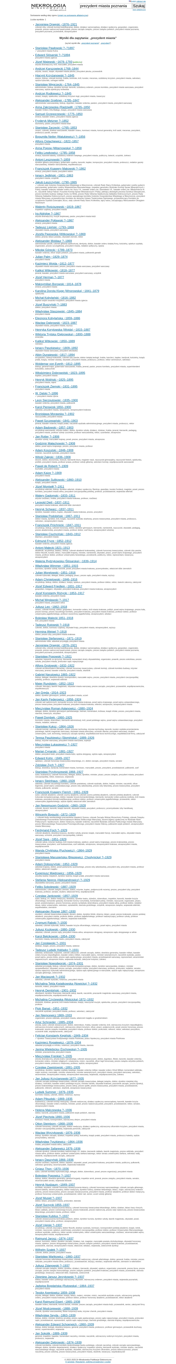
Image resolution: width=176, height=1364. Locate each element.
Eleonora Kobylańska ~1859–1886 (57, 318)
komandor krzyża (65, 702)
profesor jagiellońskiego (84, 916)
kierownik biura (74, 460)
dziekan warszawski (58, 130)
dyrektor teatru (81, 899)
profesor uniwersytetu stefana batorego (78, 1153)
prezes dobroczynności (121, 1350)
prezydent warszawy (123, 103)
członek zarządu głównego (131, 1187)
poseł (68, 439)
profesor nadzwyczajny (106, 916)
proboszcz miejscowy (60, 1063)
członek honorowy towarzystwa (109, 550)
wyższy (69, 326)
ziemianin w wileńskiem (131, 1261)
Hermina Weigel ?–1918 (51, 631)
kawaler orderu (48, 117)
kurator (85, 78)
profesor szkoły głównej (82, 462)
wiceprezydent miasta (53, 521)
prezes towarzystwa (101, 519)
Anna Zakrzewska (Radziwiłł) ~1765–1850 (62, 107)
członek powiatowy (78, 784)
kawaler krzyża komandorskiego (80, 797)
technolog (56, 734)
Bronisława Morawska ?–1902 (54, 413)
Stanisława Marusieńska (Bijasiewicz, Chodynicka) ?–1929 (73, 857)
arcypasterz (40, 357)
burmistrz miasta (42, 720)
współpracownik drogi (62, 995)
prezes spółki (84, 1086)
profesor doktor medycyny (133, 1192)
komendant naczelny (68, 1336)
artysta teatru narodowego (65, 1059)
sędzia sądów (66, 801)
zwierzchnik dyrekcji (109, 1246)
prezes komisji (41, 612)
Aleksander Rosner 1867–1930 (55, 911)
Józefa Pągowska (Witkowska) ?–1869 (60, 234)
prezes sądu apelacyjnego (70, 957)
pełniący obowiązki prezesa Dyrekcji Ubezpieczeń (123, 192)
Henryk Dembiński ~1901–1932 (55, 990)
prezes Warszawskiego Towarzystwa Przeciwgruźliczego (59, 824)
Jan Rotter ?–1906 (47, 436)
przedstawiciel (109, 491)
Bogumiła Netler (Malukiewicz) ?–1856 (60, 136)
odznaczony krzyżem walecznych (49, 1027)
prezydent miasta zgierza (46, 58)
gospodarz (122, 27)
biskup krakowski (53, 357)
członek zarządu (56, 729)
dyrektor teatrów (65, 876)
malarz (46, 986)
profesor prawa (64, 462)
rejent (53, 382)
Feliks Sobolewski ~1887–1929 (55, 886)
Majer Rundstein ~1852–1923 (54, 683)
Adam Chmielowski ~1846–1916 (56, 579)
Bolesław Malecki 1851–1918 (54, 618)
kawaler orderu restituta (57, 1104)
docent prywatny (56, 1190)
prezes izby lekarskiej (102, 786)
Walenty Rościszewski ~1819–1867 (58, 206)
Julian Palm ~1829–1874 (51, 256)
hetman (83, 711)
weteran (53, 722)
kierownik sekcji (69, 993)
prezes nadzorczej (97, 1210)
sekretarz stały (133, 1153)
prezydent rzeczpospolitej (64, 835)
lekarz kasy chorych (133, 1208)
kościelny (123, 244)
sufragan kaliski (57, 80)
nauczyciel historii (123, 460)
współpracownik (42, 846)
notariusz (95, 925)
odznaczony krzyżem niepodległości (126, 1025)
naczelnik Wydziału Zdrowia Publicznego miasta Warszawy (116, 822)
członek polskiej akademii (120, 795)
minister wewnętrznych (107, 955)
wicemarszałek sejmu (134, 1232)
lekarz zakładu (41, 1210)
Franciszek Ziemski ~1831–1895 (56, 386)
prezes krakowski (123, 914)
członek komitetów (43, 1345)
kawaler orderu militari (70, 955)
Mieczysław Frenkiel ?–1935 (53, 1056)
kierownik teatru (57, 939)
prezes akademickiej (44, 530)
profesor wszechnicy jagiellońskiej (75, 614)
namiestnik (107, 528)
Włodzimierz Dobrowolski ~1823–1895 (60, 372)
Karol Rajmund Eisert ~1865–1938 (57, 1301)
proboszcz (124, 162)
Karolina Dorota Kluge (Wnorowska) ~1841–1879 (67, 290)
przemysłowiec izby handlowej (119, 808)
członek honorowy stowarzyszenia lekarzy (70, 1187)
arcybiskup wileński (43, 489)
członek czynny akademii (67, 795)
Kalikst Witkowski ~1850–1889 (55, 341)
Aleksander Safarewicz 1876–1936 (58, 1148)
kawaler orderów (82, 103)
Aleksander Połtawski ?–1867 (54, 220)
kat (82, 1241)
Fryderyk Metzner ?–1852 (52, 120)
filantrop (96, 489)
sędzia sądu (97, 754)
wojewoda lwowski (73, 959)
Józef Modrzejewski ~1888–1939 (56, 1308)
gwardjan (105, 489)
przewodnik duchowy (132, 1327)
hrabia (65, 78)
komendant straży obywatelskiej (86, 659)
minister (82, 553)
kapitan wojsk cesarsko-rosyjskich (50, 300)
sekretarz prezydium (131, 1029)
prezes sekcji (71, 1086)
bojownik (58, 953)
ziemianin (52, 907)
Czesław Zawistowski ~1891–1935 (57, 1067)
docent (38, 460)
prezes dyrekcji (136, 1083)
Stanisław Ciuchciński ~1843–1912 (58, 534)
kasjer (51, 71)
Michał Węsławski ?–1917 (52, 600)
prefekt (38, 462)
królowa (101, 711)
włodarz (108, 614)
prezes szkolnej (51, 1352)
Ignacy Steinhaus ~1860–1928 (55, 780)
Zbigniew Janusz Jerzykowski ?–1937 (59, 1276)
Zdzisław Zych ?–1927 (49, 765)
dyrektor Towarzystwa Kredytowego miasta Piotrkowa (60, 1038)
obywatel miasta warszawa (46, 266)
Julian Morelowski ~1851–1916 (55, 572)
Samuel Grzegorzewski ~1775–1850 (59, 114)
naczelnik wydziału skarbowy (79, 519)
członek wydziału (94, 784)
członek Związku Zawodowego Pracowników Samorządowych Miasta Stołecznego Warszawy (89, 818)
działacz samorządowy (90, 27)
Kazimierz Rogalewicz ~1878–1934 (58, 1042)
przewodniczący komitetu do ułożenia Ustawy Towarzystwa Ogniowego (82, 198)
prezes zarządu (98, 686)
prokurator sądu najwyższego (70, 661)
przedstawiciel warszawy (109, 957)
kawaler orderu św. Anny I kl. (69, 189)
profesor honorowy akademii (92, 1298)
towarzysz (101, 96)
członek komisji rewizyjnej (57, 1102)
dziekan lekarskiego (102, 1190)
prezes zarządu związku (81, 29)
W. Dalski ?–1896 (46, 393)
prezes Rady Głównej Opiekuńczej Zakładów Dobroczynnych (104, 194)
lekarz (58, 553)
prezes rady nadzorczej (116, 1210)
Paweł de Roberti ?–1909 (51, 466)
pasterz (94, 103)
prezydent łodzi (48, 754)
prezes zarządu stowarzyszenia (74, 1192)
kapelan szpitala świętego (65, 1070)
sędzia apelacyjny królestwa (57, 89)
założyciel (137, 582)
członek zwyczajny (53, 1228)
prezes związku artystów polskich (129, 1061)
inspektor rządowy (43, 209)
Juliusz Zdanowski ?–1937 (52, 1265)
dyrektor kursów (87, 1219)
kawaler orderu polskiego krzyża (66, 1083)
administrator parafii (43, 244)
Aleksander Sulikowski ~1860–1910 (58, 479)
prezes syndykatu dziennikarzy (85, 903)
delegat (54, 575)
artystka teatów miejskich (46, 876)
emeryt (38, 117)
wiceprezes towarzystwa (80, 1088)
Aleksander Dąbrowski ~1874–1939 (58, 1342)
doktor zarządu (92, 761)
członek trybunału (42, 575)
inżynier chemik (89, 1311)
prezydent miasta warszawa (121, 87)
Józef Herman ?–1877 (49, 277)
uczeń (85, 695)
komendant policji (97, 901)
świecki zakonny (125, 582)
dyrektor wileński (67, 489)
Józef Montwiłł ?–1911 (49, 486)
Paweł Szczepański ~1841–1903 (56, 420)
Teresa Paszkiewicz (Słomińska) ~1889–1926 (64, 737)
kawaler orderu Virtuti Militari (111, 1070)
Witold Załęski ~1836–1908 (53, 457)
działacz (93, 430)
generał (55, 1002)
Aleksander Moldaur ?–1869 (53, 240)
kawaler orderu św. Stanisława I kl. (98, 189)
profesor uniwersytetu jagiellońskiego (103, 799)
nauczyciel (117, 528)
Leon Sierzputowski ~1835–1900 (56, 400)
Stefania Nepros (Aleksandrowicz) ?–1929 (62, 880)
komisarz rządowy (57, 628)
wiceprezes (64, 410)
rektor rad (81, 1194)
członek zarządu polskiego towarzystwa (52, 1081)
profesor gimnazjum (113, 1327)
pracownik (121, 1268)
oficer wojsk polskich (59, 253)
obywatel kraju (72, 628)
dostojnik (39, 1002)
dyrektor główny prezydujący (47, 162)
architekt (39, 1187)
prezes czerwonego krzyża (60, 1210)
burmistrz (39, 569)
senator (54, 133)
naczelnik (128, 784)
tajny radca (105, 200)
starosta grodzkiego (87, 905)
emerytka (39, 337)
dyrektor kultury (86, 1190)
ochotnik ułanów (101, 731)
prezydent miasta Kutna (47, 51)
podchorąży (66, 1230)
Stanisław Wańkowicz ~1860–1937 (58, 1256)
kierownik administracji (71, 720)
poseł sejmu (105, 925)
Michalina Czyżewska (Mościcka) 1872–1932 (64, 999)
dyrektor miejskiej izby (127, 1081)
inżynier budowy (55, 842)
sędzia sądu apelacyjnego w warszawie (93, 970)
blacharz (39, 537)
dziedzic (92, 899)
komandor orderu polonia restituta (119, 797)
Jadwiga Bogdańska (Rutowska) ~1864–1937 (64, 1285)
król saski (117, 130)
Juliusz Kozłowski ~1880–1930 (55, 929)
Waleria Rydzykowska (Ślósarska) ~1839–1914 (66, 561)
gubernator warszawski (65, 367)
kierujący (46, 686)
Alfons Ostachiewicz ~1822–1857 (57, 141)
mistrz (82, 1061)
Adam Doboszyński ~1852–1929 (56, 864)
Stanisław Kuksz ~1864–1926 (54, 726)
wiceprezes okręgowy (93, 932)
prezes (62, 266)
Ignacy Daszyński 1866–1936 (54, 1159)
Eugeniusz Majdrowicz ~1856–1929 (58, 873)
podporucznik (108, 1027)
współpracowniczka (135, 686)
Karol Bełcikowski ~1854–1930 (55, 936)
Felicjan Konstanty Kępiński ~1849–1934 (61, 1035)
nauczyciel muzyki (92, 1002)
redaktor (45, 722)
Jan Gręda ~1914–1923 (50, 692)
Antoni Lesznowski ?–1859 (52, 159)
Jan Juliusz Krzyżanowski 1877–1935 (59, 1078)
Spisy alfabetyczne (139, 10)
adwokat (39, 410)
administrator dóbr (43, 641)
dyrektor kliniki (89, 914)
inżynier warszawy (50, 740)
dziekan (101, 430)
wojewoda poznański (128, 1280)
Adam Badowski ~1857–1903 (54, 427)
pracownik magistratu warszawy (106, 993)
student (62, 892)
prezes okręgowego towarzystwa (64, 1243)
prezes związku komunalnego (56, 1271)
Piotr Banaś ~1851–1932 (51, 1008)
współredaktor (41, 907)
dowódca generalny (109, 953)
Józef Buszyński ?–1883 (51, 304)
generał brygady (73, 1178)
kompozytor (98, 162)
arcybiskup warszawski (45, 430)
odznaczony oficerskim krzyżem (114, 1126)
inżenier (38, 453)
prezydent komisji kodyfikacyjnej (57, 799)
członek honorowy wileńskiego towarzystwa (54, 1259)
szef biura (88, 530)
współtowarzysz (75, 164)
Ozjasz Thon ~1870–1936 (52, 1168)
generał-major (48, 367)
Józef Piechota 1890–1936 (52, 1116)
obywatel (66, 360)
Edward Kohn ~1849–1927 (52, 758)
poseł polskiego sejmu (96, 720)
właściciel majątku (49, 869)
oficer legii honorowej (104, 1061)
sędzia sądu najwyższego (122, 970)
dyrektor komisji (61, 87)
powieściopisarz (48, 903)
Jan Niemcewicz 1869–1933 (53, 1015)
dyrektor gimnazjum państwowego (64, 711)
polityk (110, 609)
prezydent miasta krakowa (68, 498)
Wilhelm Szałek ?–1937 (50, 1249)
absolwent (39, 993)
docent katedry (41, 1190)
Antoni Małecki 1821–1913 (52, 547)
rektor (80, 237)
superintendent (48, 1329)
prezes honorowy (63, 903)
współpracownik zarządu (54, 1156)
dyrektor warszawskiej (107, 966)
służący (91, 1261)
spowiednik (73, 905)
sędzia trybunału (42, 80)
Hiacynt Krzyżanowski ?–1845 (54, 75)
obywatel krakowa (103, 1083)
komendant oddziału (133, 1070)
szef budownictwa (64, 844)
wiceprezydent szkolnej (104, 530)
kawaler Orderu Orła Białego (47, 110)
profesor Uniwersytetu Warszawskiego (126, 1230)
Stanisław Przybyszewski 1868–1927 (59, 771)
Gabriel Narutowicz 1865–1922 (55, 674)
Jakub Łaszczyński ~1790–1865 (56, 182)
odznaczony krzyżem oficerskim (96, 1350)
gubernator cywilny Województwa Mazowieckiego (69, 187)
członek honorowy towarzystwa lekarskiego (62, 761)
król (55, 65)
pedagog (132, 430)
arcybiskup (39, 528)
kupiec (60, 512)
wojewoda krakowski (77, 919)
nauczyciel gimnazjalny (105, 460)
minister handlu (88, 1083)
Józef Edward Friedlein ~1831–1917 (58, 586)
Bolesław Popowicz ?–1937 (53, 1175)
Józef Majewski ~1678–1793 (53, 61)
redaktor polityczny (89, 246)
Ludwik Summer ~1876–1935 (54, 1092)
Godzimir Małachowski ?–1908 (55, 443)
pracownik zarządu (120, 1083)
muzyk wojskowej (61, 216)
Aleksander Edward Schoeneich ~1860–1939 (64, 1324)
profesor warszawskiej (83, 432)
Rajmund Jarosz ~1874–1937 (54, 1238)
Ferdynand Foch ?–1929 (51, 830)
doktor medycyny (67, 822)
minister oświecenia (67, 1072)
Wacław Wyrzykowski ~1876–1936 (57, 1132)
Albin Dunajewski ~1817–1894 (55, 354)
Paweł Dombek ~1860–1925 (53, 717)
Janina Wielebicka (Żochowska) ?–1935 (61, 1049)
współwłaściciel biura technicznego (101, 734)
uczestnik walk (41, 1031)
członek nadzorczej (78, 1102)
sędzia (101, 246)
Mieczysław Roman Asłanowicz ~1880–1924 (64, 708)
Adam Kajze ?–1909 (48, 472)
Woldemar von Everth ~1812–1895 (58, 363)
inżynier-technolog (96, 729)
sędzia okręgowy (83, 754)
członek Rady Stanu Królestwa (107, 185)
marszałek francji (102, 833)
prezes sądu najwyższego (106, 1318)
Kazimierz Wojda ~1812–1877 (54, 263)
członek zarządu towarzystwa (83, 1081)
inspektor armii (87, 1178)
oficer (93, 1027)
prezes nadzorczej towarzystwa (56, 29)
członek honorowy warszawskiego (104, 1187)
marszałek (62, 65)
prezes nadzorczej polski (92, 1104)
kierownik (123, 430)
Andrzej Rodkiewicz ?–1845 (53, 93)
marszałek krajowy (57, 439)
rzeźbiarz (93, 498)
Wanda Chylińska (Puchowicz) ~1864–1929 (63, 850)
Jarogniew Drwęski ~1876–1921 (56, 24)
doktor (76, 27)
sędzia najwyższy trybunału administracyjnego (55, 970)
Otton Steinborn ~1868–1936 (54, 1123)
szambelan (105, 432)
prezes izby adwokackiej (81, 786)
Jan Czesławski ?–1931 (50, 943)
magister (127, 489)
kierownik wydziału (111, 1347)
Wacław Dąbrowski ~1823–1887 (56, 322)
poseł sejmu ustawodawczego (126, 702)
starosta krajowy (114, 1320)
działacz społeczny (109, 27)
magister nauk (88, 460)
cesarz (45, 71)
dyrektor (38, 512)
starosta (38, 713)
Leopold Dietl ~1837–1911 (52, 502)
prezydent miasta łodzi (61, 124)
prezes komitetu (101, 87)
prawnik (38, 29)
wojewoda (69, 777)
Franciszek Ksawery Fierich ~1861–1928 (61, 792)
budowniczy (46, 775)
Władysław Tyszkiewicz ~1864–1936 (59, 1141)
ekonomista (54, 460)
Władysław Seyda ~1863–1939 (55, 1315)
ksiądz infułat (111, 711)
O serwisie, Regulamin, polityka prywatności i (88, 1362)
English (132, 1)
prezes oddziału (53, 1018)
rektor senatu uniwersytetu (72, 1232)
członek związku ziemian (58, 890)
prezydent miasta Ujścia (47, 396)
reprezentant (118, 555)
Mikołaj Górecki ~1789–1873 (53, 250)
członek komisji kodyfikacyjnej (60, 27)
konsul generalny (104, 130)
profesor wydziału (42, 1232)
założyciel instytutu (90, 959)
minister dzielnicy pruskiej (59, 1318)
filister (115, 1059)
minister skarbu (127, 1347)
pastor (47, 124)
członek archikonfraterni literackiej (50, 668)
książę (45, 96)
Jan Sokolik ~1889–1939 (51, 1333)
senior (89, 1194)
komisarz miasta (89, 130)
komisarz (80, 768)
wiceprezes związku (114, 905)
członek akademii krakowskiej (82, 550)
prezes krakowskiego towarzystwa (50, 1086)
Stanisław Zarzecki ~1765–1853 (56, 127)
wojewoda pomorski (72, 1129)
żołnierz (127, 155)
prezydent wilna (58, 603)
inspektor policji (72, 1135)
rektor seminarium (113, 360)
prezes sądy (56, 932)
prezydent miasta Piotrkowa (113, 1038)
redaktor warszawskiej (57, 164)
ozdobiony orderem (85, 87)
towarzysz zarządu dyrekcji (73, 734)
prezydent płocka (84, 71)
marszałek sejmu (85, 677)
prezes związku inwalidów (56, 1029)
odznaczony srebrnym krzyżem (109, 1336)
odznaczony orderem (93, 1280)
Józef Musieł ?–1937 (48, 1198)
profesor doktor (76, 530)
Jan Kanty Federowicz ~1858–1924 (58, 699)
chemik (38, 1311)
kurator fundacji (116, 489)
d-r (83, 761)
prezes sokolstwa (127, 659)
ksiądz (38, 482)
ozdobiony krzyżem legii (69, 96)
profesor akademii (113, 1192)
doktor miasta (41, 519)
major (121, 1190)
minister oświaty (55, 360)
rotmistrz (39, 344)
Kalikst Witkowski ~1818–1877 (55, 270)
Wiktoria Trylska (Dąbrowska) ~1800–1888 (63, 334)
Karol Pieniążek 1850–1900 (53, 407)
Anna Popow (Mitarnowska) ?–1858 (58, 148)
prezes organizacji (108, 1172)
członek (45, 130)
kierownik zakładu (95, 1151)
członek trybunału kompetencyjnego (74, 966)
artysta (38, 71)
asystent (39, 914)
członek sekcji (41, 842)
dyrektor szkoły (82, 430)
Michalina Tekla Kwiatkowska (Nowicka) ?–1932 (66, 983)
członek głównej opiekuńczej (65, 244)
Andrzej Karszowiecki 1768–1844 (57, 68)
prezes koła (140, 609)
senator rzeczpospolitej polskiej (48, 1129)
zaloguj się (141, 1)
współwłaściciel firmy (126, 734)
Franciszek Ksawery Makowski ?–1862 (60, 168)
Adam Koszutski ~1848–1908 (54, 450)
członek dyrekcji (42, 1151)
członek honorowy (60, 528)
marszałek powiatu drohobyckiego (108, 1241)
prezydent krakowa (71, 589)
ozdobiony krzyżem (107, 78)
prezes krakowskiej (119, 842)
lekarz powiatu (55, 237)
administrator (40, 87)
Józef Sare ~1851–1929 (50, 839)
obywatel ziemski (69, 237)
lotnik (138, 1228)
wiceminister (40, 1074)
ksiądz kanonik (64, 808)
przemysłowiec (102, 569)
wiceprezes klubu (56, 959)
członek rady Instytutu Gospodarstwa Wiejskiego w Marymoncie (65, 185)
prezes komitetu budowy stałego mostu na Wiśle (56, 194)
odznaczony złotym (71, 1120)
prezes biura (132, 1268)
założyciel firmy (138, 1304)
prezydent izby (113, 867)
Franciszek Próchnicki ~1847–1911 (58, 525)
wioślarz (98, 1261)
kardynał (125, 357)
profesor (100, 360)
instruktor (47, 1083)
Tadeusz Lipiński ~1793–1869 (54, 227)
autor (37, 775)
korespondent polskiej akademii (114, 1228)
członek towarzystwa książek (56, 914)
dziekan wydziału (83, 1228)
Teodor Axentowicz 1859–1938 (55, 1292)
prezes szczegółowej (55, 246)
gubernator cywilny (69, 162)
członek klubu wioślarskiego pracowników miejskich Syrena (63, 817)
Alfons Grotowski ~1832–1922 (54, 665)
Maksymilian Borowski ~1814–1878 (58, 284)
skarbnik (86, 670)
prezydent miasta (75, 65)
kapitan (38, 376)
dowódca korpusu (59, 833)
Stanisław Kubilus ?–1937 (52, 1216)
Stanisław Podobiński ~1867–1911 (57, 516)
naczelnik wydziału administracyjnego (86, 423)
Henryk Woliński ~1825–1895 (54, 379)
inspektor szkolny (94, 1347)
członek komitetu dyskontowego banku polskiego (73, 1345)
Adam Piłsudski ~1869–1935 (53, 1098)
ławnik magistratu (59, 686)
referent (98, 704)
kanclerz (110, 357)
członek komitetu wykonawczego (55, 1172)
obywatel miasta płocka (65, 71)
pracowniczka (49, 1052)
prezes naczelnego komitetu (61, 612)
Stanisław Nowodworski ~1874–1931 (59, 963)
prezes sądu (85, 575)
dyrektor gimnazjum (84, 528)
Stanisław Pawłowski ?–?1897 (55, 48)
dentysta (83, 244)
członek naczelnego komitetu (56, 784)
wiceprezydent (70, 31)
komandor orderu (80, 609)
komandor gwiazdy (55, 901)
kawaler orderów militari (87, 1070)
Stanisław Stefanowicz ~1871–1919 (58, 638)
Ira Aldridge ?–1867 (48, 213)
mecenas (93, 78)
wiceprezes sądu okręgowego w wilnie (120, 932)
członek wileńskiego (100, 1259)
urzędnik (119, 155)
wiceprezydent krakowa (80, 410)
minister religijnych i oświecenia (64, 1061)
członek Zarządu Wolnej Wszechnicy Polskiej (109, 817)
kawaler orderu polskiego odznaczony (58, 1280)
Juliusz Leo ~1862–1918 (51, 606)
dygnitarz (70, 103)
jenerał (44, 237)
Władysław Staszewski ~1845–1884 (58, 311)
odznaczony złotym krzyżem (77, 1027)
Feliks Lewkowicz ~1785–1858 (55, 152)
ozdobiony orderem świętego (69, 155)
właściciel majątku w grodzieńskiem (92, 1018)
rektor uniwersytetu (49, 905)
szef (49, 734)
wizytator (57, 713)
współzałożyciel (118, 1352)
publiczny (103, 155)
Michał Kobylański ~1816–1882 (55, 297)
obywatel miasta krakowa (75, 512)
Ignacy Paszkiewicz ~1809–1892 (56, 348)
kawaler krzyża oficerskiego (78, 925)
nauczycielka (40, 417)
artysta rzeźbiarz (42, 498)
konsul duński (64, 1304)
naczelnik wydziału (51, 453)
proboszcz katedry (125, 1135)
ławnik (79, 993)
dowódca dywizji (57, 677)
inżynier (79, 890)
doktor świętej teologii (89, 357)
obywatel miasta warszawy (79, 686)
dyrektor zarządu (49, 1135)
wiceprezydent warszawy (77, 1074)
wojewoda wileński (124, 491)
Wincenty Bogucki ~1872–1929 (55, 814)
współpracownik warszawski (121, 462)
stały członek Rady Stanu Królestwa (84, 200)
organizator (133, 27)
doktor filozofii (41, 553)
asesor (38, 78)
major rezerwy (41, 1072)
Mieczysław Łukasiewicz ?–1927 (56, 744)
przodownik (91, 555)
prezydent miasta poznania (127, 29)
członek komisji (55, 78)
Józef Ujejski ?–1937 (48, 1225)
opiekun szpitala (135, 244)
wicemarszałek (59, 1165)
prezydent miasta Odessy (96, 824)
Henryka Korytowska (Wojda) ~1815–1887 (62, 329)
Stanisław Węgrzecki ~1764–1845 (57, 84)
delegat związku (104, 1081)
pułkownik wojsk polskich (119, 824)
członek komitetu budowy (119, 668)
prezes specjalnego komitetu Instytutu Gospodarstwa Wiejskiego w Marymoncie (100, 196)
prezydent (105, 43)
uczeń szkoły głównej (102, 1194)
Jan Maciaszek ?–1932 (50, 976)
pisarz (108, 553)
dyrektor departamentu (59, 1347)
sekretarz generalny (43, 1165)
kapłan (89, 162)
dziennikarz (55, 720)
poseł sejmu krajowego (51, 446)
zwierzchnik (50, 369)
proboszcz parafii (42, 133)
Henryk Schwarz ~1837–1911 (54, 509)
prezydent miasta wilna (54, 491)
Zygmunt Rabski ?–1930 (51, 922)
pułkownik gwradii (93, 253)
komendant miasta (67, 768)
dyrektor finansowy (53, 993)
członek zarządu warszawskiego (126, 1345)
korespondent (71, 677)
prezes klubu (52, 957)
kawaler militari (125, 953)
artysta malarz (62, 430)
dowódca (46, 768)
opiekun (77, 582)
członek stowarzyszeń (57, 1025)
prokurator (120, 968)
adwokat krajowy (42, 867)
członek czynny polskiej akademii (93, 795)
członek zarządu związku (46, 1268)
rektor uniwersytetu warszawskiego (100, 1232)
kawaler (45, 273)
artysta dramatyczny (44, 65)
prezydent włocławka (69, 351)
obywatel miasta (42, 230)
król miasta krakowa (97, 609)
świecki (111, 155)
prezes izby (46, 634)
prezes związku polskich (103, 29)
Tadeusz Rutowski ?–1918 (52, 624)
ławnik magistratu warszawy (57, 731)
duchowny (39, 124)
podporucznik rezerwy (100, 890)
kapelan (69, 1162)
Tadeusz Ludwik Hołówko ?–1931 (57, 950)
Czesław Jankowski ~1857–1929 (56, 895)
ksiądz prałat (62, 423)
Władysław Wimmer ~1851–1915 (56, 565)
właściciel (78, 1246)
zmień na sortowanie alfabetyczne (73, 15)
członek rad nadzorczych (46, 702)
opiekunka (53, 96)
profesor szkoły (123, 916)
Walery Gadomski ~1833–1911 (55, 495)
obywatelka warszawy (44, 883)
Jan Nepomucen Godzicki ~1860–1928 (60, 805)
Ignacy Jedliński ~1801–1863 (54, 175)
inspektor (112, 899)
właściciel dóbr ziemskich (70, 505)
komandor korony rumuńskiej (76, 901)
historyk (63, 460)
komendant (92, 711)
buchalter (39, 469)
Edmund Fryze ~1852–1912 (53, 541)
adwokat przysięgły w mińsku (47, 1045)
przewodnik (58, 31)
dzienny (100, 914)
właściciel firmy (73, 892)
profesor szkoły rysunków (62, 432)
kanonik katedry (49, 155)
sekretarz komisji (101, 462)
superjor (87, 740)
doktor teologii (48, 1327)
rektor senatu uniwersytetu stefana (111, 1153)
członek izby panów (70, 357)
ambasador (48, 953)
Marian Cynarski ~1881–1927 (54, 751)
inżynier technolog (79, 729)
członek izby (40, 27)
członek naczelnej (103, 1345)
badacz (58, 550)
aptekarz (39, 761)
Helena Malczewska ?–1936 (53, 1110)
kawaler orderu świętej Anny (106, 244)
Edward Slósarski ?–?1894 (52, 55)
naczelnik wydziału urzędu (109, 1295)
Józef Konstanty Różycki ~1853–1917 (59, 593)
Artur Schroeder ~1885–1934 (54, 1022)
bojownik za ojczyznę (53, 659)
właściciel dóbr (62, 1273)
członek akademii (48, 795)
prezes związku (111, 775)
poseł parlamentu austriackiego (70, 867)
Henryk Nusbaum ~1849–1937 (55, 1184)
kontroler (73, 78)
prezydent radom (65, 171)
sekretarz (136, 78)
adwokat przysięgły (60, 641)
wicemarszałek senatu (44, 1181)
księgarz (49, 589)
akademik (39, 550)
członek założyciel (71, 953)
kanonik (72, 87)
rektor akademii (125, 1298)
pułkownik (70, 403)
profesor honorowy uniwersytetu (49, 1194)
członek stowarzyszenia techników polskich (54, 1219)
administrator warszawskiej (47, 103)
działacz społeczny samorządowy (101, 1102)
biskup (45, 78)
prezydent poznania (43, 31)
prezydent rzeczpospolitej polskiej (79, 491)
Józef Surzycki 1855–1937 (52, 1204)
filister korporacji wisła (72, 1311)
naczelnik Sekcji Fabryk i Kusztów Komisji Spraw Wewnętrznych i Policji (69, 192)
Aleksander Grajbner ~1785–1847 (57, 100)
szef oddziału (79, 844)
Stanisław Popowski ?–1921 (53, 656)
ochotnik (48, 835)
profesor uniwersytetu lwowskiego (70, 555)
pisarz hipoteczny (92, 1038)
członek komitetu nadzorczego (63, 1151)
